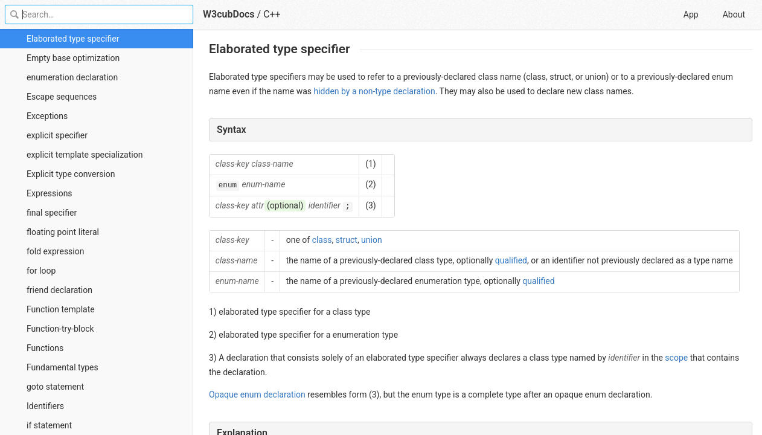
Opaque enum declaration (257, 394)
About (734, 14)
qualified (511, 260)
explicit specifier (57, 135)
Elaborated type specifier (73, 39)
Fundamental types (62, 367)
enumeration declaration (72, 77)
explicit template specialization (84, 155)
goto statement (55, 387)
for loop (41, 271)
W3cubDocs (229, 14)
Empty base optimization (73, 58)
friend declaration (59, 290)
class (322, 240)
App (691, 14)
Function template (61, 309)
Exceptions (47, 116)
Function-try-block (60, 329)
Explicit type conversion (71, 174)
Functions (45, 348)
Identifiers (45, 406)
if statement (49, 425)
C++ (272, 14)
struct (346, 240)
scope (676, 357)
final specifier (52, 213)
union (371, 240)
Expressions (49, 193)
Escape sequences (62, 97)
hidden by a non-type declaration (374, 91)
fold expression (55, 251)
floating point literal (63, 232)
